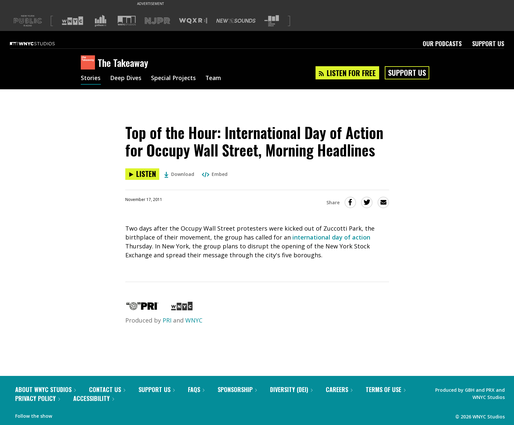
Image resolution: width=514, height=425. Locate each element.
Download (179, 174)
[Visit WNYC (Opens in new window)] (72, 20)
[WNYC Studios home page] (40, 43)
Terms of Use (386, 389)
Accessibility (93, 398)
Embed (214, 174)
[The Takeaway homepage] (89, 63)
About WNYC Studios (45, 389)
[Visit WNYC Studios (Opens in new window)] (127, 20)
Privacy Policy (37, 398)
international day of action (331, 237)
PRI (167, 320)
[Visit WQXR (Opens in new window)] (193, 21)
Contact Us (107, 389)
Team (216, 78)
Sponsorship (237, 389)
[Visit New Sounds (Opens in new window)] (236, 20)
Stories (91, 78)
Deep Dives (126, 78)
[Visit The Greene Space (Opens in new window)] (271, 21)
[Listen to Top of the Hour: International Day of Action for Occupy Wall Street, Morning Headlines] (142, 174)
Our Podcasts (442, 43)
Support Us (488, 43)
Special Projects (175, 78)
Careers (339, 389)
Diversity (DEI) (291, 389)
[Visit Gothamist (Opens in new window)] (100, 21)
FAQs (196, 389)
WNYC (193, 320)
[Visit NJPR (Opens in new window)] (157, 20)
